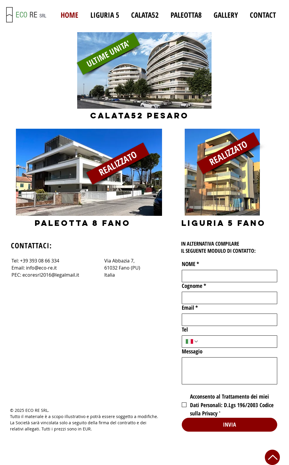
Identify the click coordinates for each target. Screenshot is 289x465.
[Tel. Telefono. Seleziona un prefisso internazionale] (192, 341)
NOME (190, 264)
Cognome (194, 286)
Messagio (192, 351)
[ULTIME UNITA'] (108, 54)
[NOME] (227, 276)
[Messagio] (229, 371)
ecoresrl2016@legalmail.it (50, 275)
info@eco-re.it (41, 268)
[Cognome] (227, 298)
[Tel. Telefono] (236, 341)
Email (190, 307)
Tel (185, 329)
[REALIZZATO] (228, 153)
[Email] (227, 320)
